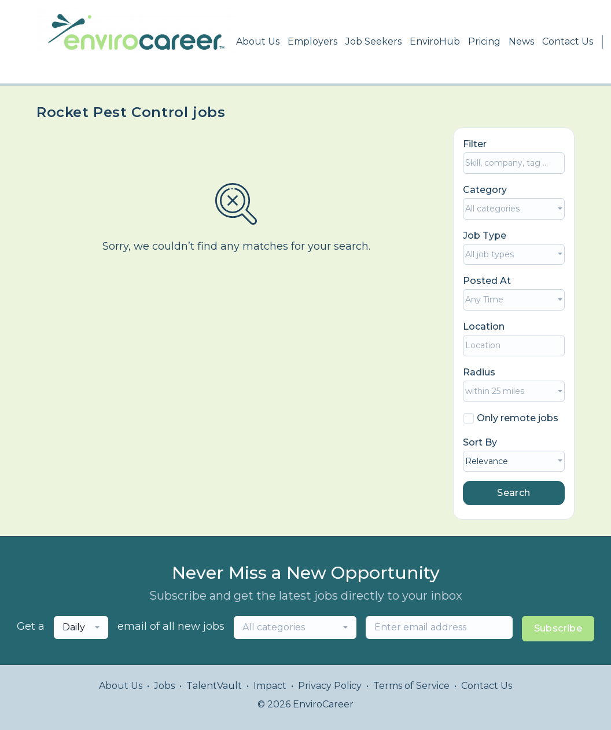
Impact (269, 685)
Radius (479, 372)
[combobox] (514, 209)
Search (513, 492)
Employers (312, 41)
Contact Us (567, 41)
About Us (257, 41)
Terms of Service (411, 685)
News (521, 41)
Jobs (164, 685)
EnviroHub (435, 41)
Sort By (480, 442)
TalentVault (214, 685)
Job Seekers (373, 41)
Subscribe (558, 628)
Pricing (484, 41)
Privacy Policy (330, 685)
